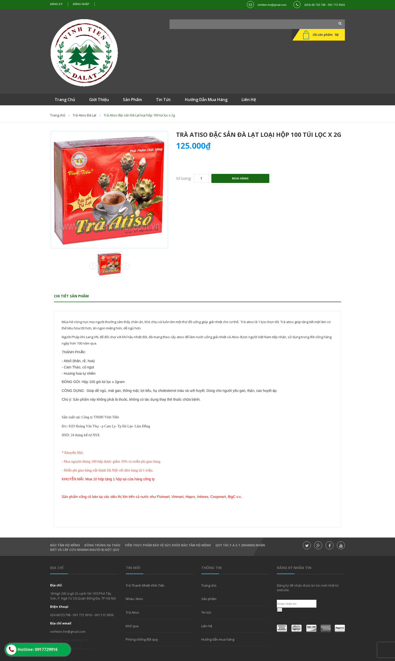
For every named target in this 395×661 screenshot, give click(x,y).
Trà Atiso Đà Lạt (84, 115)
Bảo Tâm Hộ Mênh (65, 545)
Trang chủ (208, 585)
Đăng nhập (81, 4)
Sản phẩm (208, 598)
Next (125, 265)
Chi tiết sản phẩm (71, 296)
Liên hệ (206, 626)
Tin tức (206, 612)
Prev (92, 266)
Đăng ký (56, 4)
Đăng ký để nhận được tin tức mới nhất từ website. (308, 587)
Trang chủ (57, 115)
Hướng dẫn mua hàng (217, 639)
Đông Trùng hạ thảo (102, 545)
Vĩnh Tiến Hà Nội (82, 648)
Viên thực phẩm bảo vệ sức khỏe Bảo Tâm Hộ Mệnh (168, 545)
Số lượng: (183, 178)
